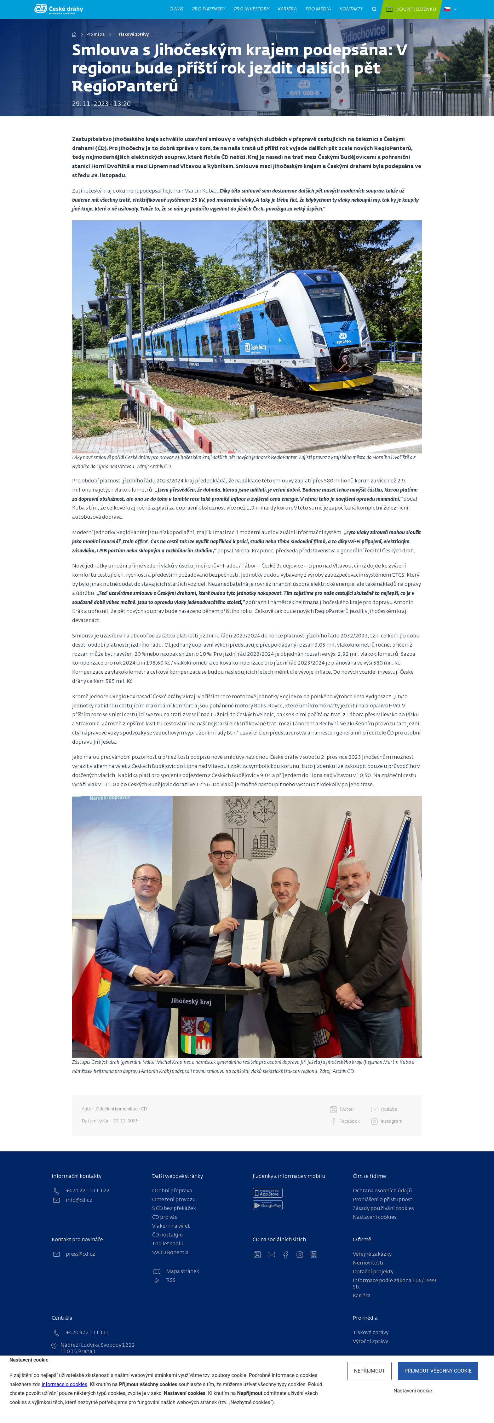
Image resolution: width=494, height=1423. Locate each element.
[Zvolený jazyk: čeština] (450, 9)
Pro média (318, 9)
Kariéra (287, 9)
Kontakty (351, 9)
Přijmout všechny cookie (438, 1371)
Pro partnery (209, 9)
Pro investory (252, 9)
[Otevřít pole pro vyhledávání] (374, 9)
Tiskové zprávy (135, 35)
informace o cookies (64, 1384)
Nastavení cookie (412, 1391)
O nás (176, 9)
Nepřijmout (369, 1371)
